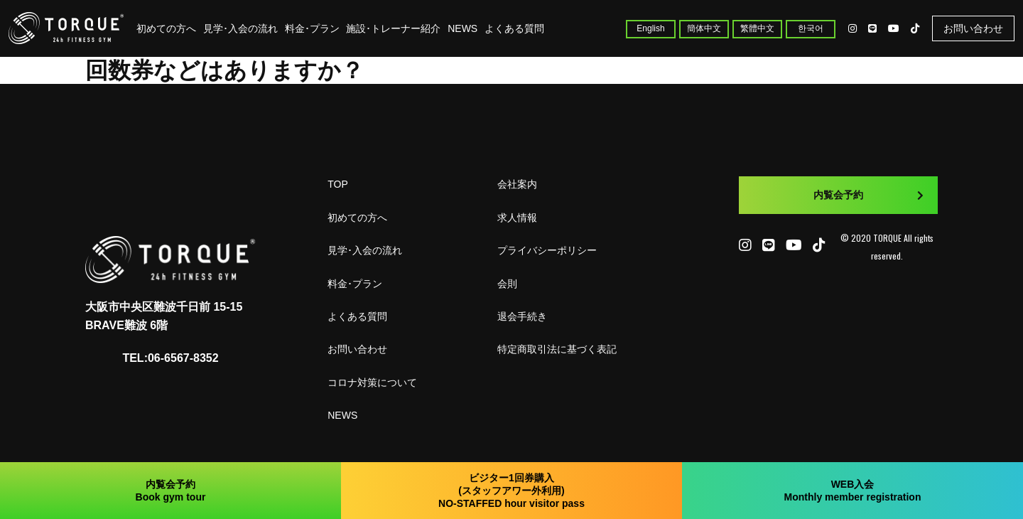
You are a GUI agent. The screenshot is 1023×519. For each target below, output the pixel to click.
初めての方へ (166, 28)
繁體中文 (757, 28)
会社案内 (517, 184)
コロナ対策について (372, 382)
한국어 (810, 28)
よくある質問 (514, 28)
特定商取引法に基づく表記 (557, 349)
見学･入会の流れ (240, 28)
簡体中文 (704, 28)
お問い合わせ (973, 28)
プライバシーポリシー (547, 250)
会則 (507, 283)
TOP (338, 184)
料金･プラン (312, 28)
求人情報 (517, 217)
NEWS (462, 28)
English (650, 28)
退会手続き (522, 316)
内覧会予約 (868, 194)
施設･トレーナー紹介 (393, 28)
